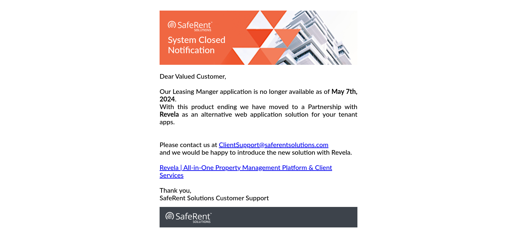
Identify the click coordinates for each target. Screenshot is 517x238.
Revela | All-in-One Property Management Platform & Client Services (246, 171)
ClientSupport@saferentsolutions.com (273, 144)
